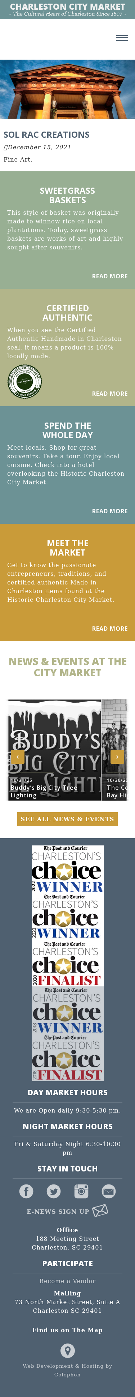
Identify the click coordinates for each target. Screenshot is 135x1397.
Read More (110, 276)
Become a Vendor (67, 1281)
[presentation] (17, 757)
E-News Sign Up (67, 1211)
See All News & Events (67, 819)
